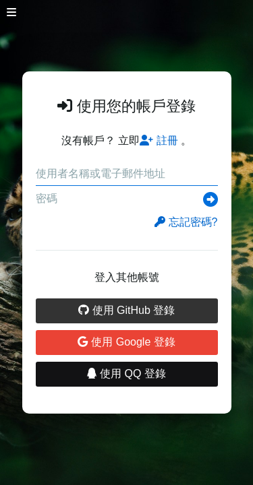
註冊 (159, 140)
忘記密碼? (186, 222)
